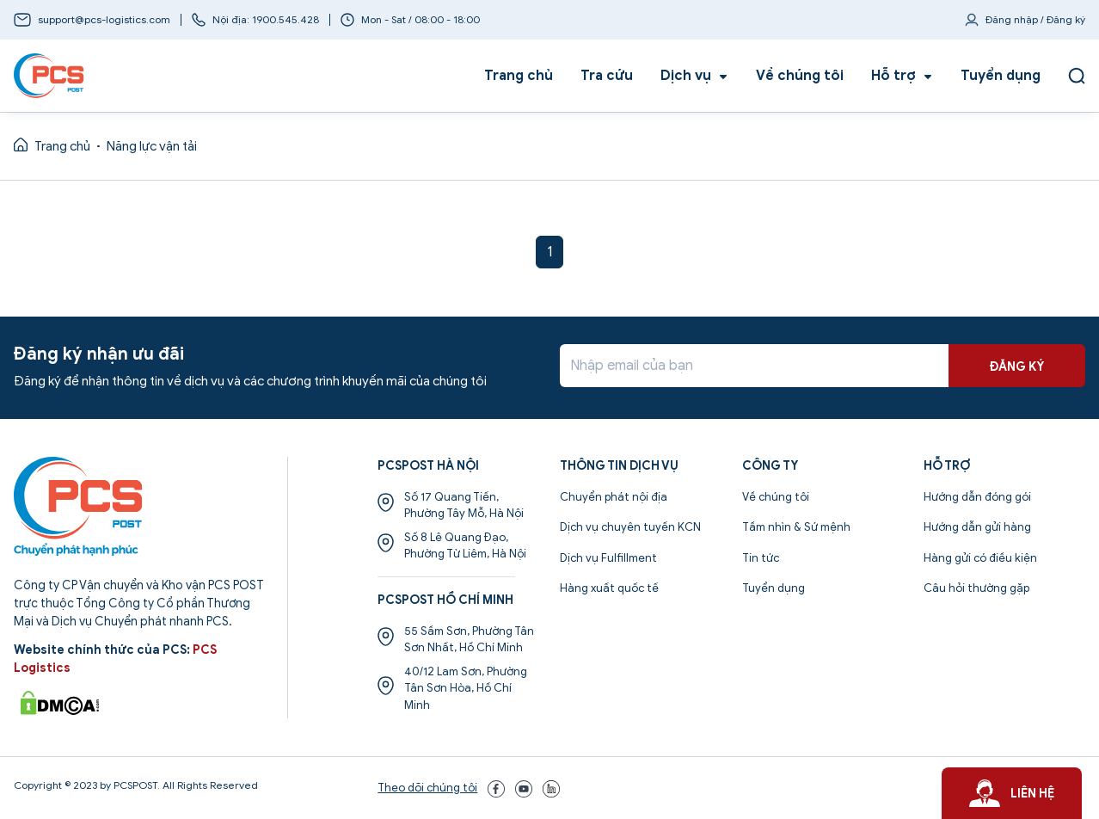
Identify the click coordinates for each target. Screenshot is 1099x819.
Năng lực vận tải (152, 146)
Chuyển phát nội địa (613, 497)
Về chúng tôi (800, 75)
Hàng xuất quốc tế (609, 588)
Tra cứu (606, 75)
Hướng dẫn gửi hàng (977, 527)
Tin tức (760, 558)
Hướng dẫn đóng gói (977, 497)
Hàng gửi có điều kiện (980, 558)
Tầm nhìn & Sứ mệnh (796, 527)
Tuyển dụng (1001, 75)
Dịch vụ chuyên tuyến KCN (630, 527)
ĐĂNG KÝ (1017, 367)
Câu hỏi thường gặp (976, 588)
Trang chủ (518, 75)
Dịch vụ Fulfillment (608, 558)
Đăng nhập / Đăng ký (1035, 19)
